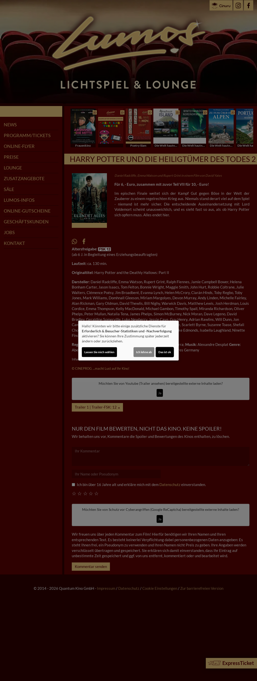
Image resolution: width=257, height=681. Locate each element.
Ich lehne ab (144, 352)
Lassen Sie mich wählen (99, 352)
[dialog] (128, 341)
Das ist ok (164, 352)
